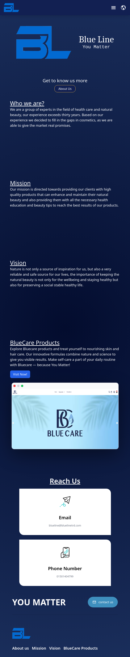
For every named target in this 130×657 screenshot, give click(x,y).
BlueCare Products (81, 648)
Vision (55, 648)
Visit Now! (20, 374)
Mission (39, 648)
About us (20, 648)
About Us (65, 89)
